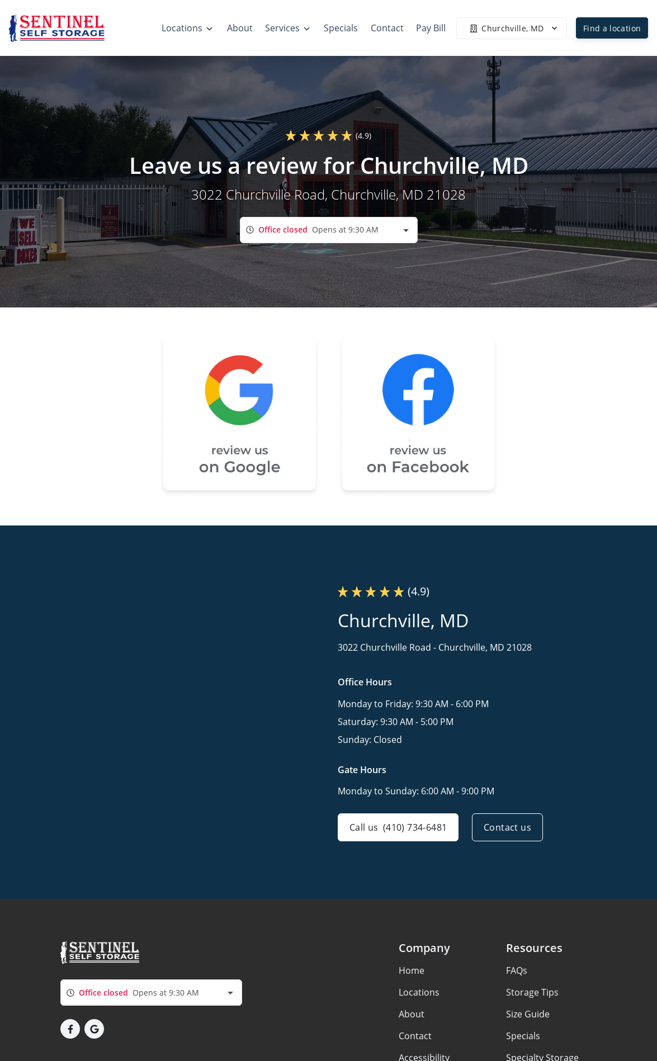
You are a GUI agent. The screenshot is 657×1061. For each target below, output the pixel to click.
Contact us (507, 827)
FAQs (516, 970)
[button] (70, 1029)
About (411, 1014)
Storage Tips (532, 992)
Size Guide (528, 1014)
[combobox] (329, 230)
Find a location (612, 28)
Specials (523, 1036)
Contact (415, 1036)
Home (411, 970)
